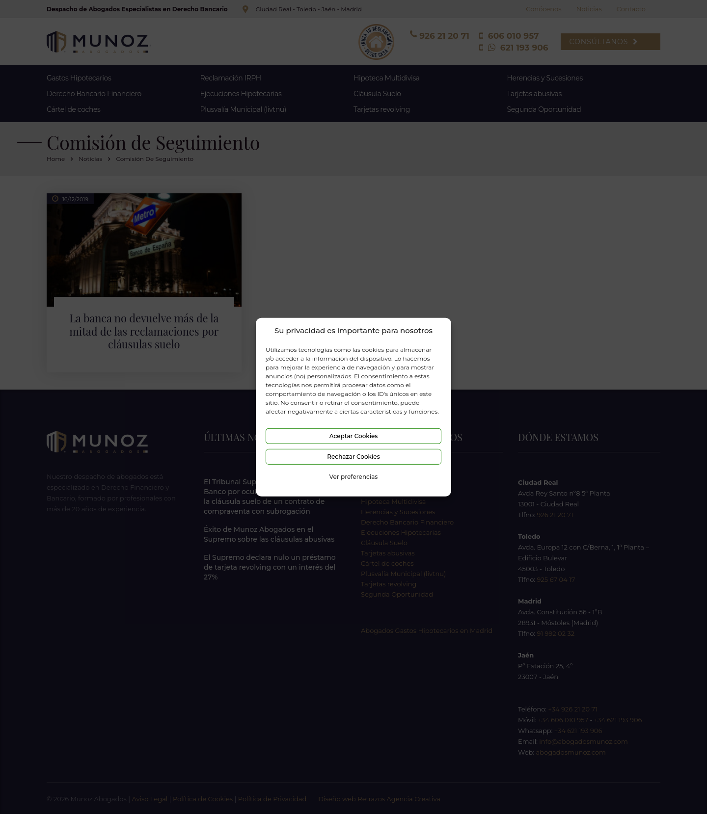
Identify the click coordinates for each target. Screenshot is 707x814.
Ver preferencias (353, 476)
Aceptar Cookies (353, 436)
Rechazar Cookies (353, 456)
